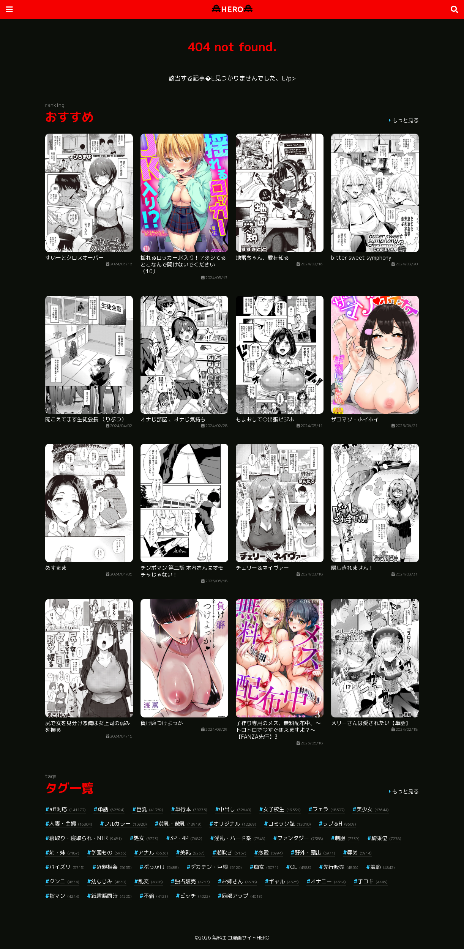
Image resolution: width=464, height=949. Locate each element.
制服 (347, 838)
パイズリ (67, 866)
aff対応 (67, 809)
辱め (359, 852)
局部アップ (242, 895)
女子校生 (282, 809)
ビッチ (195, 895)
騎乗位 (386, 838)
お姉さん (239, 881)
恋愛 (270, 852)
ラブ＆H (339, 823)
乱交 (150, 881)
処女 (146, 838)
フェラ (328, 809)
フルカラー (125, 823)
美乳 (192, 852)
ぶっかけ (161, 866)
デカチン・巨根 (216, 866)
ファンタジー (300, 838)
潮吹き (231, 852)
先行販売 (340, 866)
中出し (235, 809)
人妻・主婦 (70, 823)
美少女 (373, 809)
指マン (64, 895)
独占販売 (192, 881)
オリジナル (234, 823)
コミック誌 (289, 823)
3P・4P (186, 838)
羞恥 (382, 866)
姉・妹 (64, 852)
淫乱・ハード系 (239, 838)
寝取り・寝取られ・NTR (85, 838)
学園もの (108, 852)
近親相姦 (114, 866)
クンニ (64, 881)
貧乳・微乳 (180, 823)
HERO (232, 9)
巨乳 (149, 809)
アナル (153, 852)
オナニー (328, 881)
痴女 (266, 866)
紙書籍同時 (111, 895)
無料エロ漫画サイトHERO (240, 937)
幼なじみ (108, 881)
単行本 (191, 809)
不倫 (156, 895)
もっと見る (405, 120)
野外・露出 (315, 852)
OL (300, 866)
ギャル (284, 881)
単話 (111, 809)
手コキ (373, 881)
